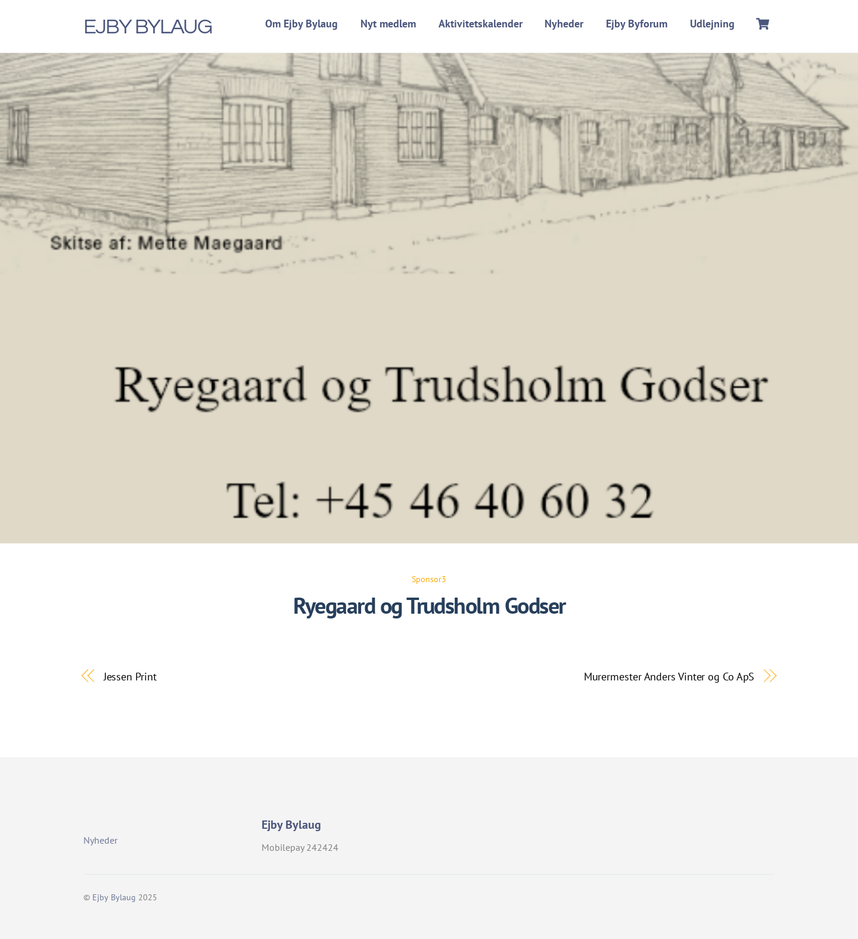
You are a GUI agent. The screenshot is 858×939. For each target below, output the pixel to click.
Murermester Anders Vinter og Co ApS (669, 676)
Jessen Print (130, 676)
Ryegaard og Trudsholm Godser (429, 605)
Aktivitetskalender (481, 23)
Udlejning (712, 23)
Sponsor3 (429, 578)
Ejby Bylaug (114, 897)
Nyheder (564, 23)
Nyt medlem (388, 23)
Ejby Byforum (636, 23)
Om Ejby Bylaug (301, 23)
